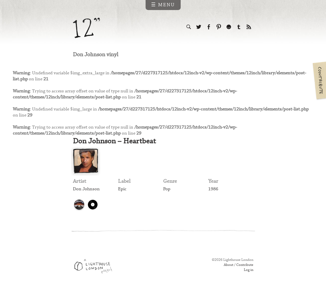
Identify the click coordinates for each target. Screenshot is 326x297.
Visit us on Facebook (208, 27)
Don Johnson (86, 194)
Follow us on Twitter (198, 27)
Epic (122, 194)
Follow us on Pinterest (219, 27)
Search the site (188, 27)
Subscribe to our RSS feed (249, 27)
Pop (167, 194)
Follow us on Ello (229, 27)
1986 (213, 194)
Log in (248, 274)
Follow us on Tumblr (239, 27)
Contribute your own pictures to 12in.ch (319, 80)
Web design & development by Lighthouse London (95, 272)
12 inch (86, 28)
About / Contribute (237, 269)
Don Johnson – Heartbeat (115, 145)
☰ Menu (163, 5)
